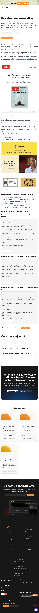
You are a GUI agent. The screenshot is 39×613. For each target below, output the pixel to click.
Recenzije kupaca (10, 549)
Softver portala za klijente (19, 573)
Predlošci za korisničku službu (9, 11)
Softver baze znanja (19, 559)
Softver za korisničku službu (19, 561)
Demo (10, 530)
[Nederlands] (34, 605)
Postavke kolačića (23, 606)
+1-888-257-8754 (6, 583)
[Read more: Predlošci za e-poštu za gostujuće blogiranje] (10, 425)
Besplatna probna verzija (7, 38)
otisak (10, 553)
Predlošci (29, 551)
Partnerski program (10, 551)
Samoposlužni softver (19, 566)
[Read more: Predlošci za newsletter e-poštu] (29, 425)
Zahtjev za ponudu (28, 538)
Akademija (29, 549)
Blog (29, 544)
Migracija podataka (28, 531)
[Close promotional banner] (38, 1)
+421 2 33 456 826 (7, 580)
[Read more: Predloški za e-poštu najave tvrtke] (10, 458)
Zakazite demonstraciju (20, 38)
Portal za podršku (29, 529)
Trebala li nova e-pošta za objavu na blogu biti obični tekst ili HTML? (19, 348)
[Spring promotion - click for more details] (19, 2)
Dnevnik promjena (29, 536)
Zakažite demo (6, 587)
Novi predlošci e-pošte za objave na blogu (24, 11)
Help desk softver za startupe (19, 575)
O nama (10, 544)
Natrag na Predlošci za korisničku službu (10, 327)
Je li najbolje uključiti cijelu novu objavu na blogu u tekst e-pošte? (19, 353)
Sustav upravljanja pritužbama (19, 570)
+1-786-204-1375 (6, 585)
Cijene (10, 532)
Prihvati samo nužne (14, 606)
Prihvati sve (5, 606)
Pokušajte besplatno (25, 327)
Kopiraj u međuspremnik (7, 321)
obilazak (10, 539)
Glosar (29, 547)
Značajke (10, 534)
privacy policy (13, 603)
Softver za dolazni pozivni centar (19, 568)
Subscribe (35, 595)
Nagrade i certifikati (10, 547)
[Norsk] (36, 605)
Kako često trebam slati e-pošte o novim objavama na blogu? (19, 343)
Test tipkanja (29, 553)
